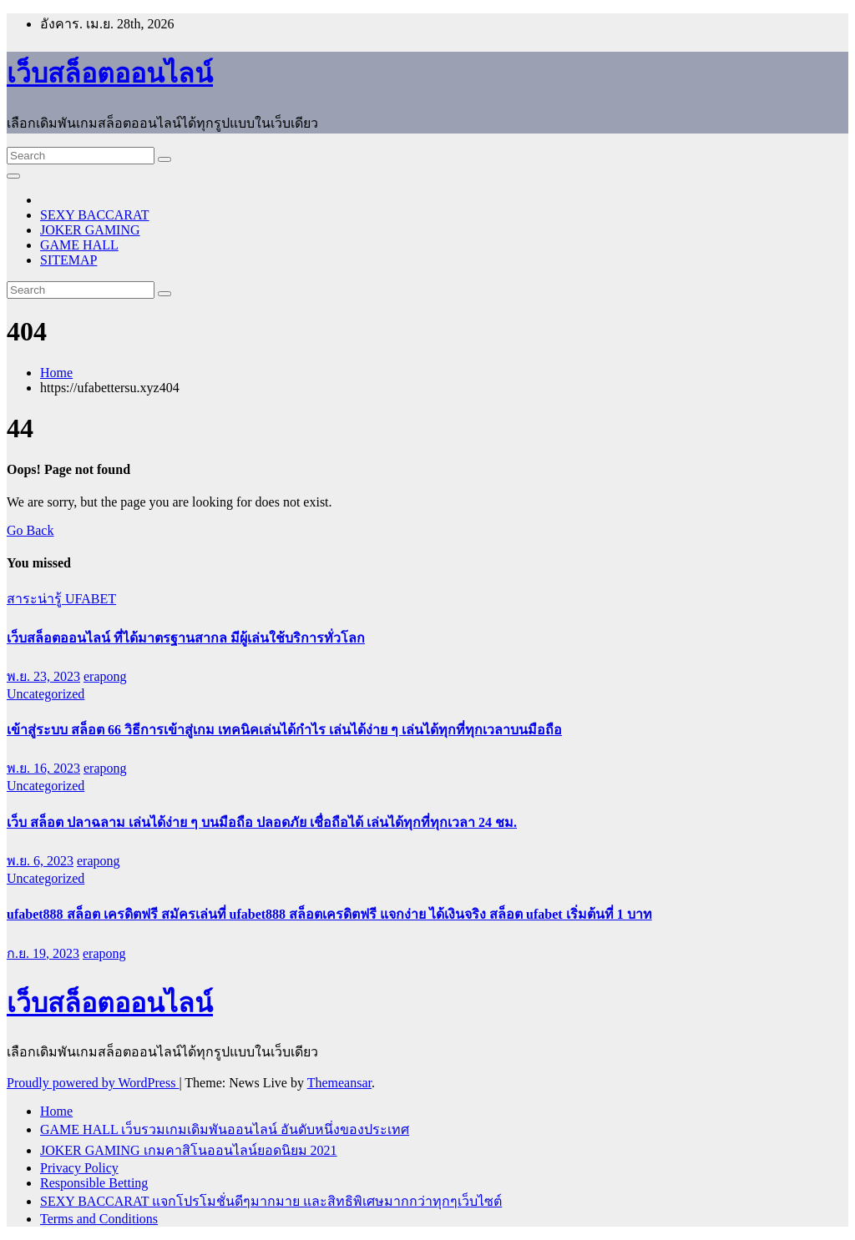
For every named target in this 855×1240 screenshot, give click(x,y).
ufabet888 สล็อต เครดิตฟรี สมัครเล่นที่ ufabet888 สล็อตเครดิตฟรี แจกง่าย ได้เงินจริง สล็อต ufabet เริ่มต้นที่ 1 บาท (329, 914)
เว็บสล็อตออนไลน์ (110, 73)
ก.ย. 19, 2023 (43, 953)
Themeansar (339, 1083)
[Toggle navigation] (13, 176)
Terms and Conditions (99, 1219)
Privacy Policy (79, 1168)
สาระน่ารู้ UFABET (61, 599)
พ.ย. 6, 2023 (40, 861)
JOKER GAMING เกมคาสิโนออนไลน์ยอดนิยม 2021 (188, 1150)
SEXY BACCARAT (94, 215)
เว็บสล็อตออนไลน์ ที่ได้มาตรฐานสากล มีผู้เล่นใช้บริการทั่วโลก (186, 638)
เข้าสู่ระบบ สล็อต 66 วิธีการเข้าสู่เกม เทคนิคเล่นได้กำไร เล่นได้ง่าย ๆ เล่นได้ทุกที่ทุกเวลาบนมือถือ (284, 730)
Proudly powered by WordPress (93, 1083)
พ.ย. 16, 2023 (43, 768)
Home (56, 372)
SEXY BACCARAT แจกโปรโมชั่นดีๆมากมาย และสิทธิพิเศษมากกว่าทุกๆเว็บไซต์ (271, 1201)
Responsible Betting (94, 1183)
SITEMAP (68, 260)
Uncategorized (45, 694)
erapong (105, 676)
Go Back (30, 530)
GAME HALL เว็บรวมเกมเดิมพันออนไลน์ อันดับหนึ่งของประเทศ (224, 1129)
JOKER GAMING (90, 230)
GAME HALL (79, 245)
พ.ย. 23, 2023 (43, 676)
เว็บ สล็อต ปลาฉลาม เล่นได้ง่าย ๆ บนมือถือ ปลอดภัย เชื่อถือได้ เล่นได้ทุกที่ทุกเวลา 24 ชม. (262, 822)
